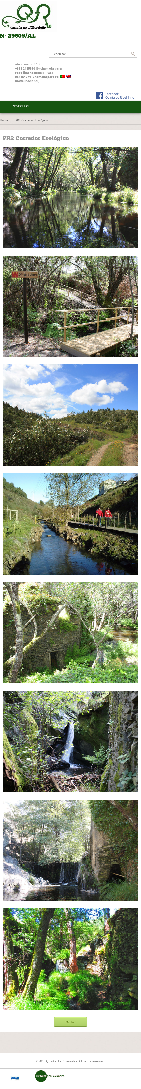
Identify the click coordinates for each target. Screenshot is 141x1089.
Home (4, 120)
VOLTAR (70, 1022)
